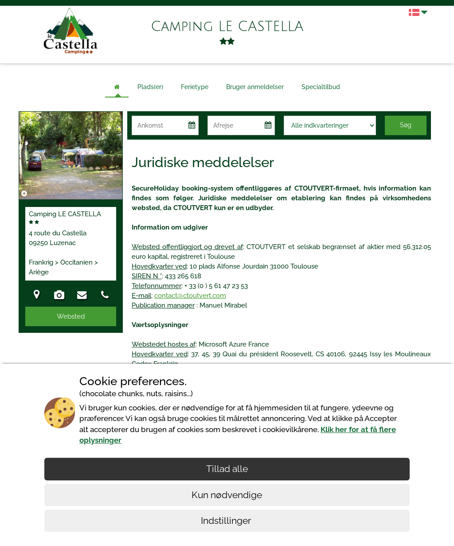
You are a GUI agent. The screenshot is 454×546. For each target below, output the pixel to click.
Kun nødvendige (227, 494)
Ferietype (194, 86)
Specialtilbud (320, 86)
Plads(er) (150, 86)
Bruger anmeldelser (255, 86)
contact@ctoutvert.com (190, 296)
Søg (405, 125)
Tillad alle (227, 468)
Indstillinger (227, 520)
